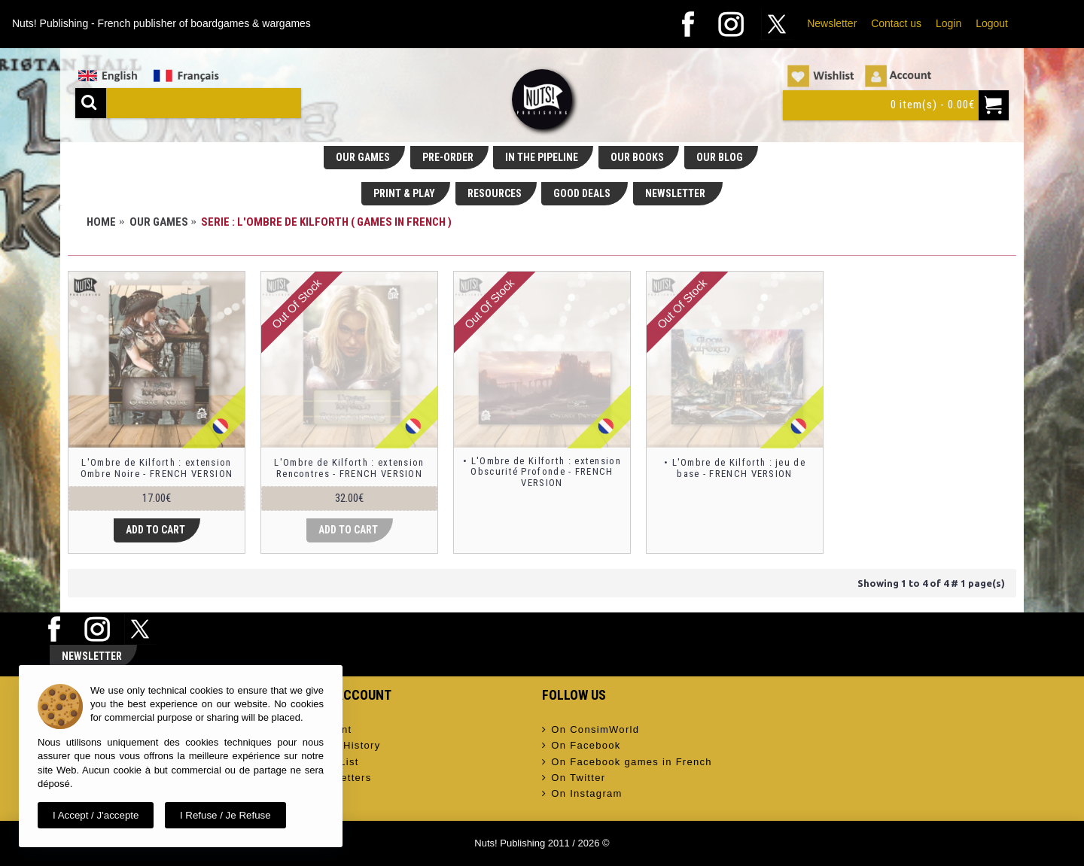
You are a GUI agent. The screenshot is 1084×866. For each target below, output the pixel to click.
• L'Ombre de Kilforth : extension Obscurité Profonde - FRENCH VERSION (542, 471)
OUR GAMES (363, 157)
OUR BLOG (719, 157)
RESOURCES (494, 193)
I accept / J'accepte (96, 815)
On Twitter (573, 778)
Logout (992, 23)
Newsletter (832, 23)
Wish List (330, 762)
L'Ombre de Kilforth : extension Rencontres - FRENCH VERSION (349, 468)
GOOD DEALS (583, 193)
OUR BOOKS (637, 157)
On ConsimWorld (590, 730)
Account (326, 730)
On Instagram (582, 794)
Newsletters (336, 778)
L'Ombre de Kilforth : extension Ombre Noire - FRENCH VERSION (157, 468)
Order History (341, 746)
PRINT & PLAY (404, 193)
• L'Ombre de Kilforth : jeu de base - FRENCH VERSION (734, 468)
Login (948, 23)
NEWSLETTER (676, 193)
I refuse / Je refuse (225, 815)
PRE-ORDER (447, 157)
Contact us (896, 23)
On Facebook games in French (627, 762)
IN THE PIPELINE (541, 157)
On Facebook (581, 746)
